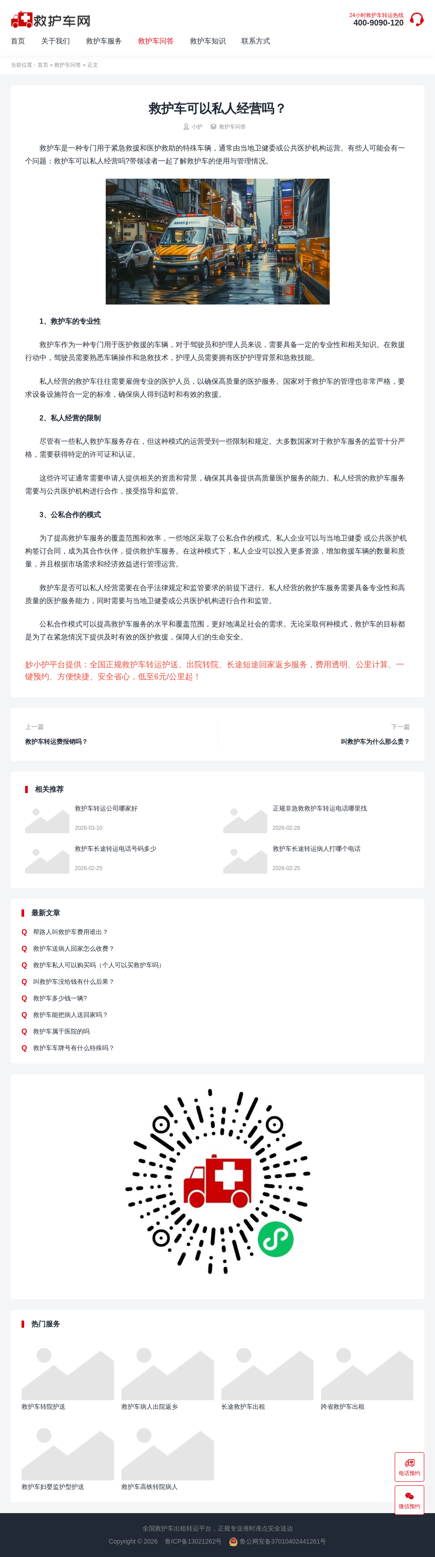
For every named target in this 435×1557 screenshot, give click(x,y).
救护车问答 (156, 41)
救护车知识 (208, 41)
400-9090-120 (376, 20)
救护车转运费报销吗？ (56, 741)
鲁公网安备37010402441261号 (277, 1541)
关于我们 (55, 41)
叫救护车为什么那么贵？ (375, 741)
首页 (18, 41)
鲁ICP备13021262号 (193, 1541)
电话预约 (409, 1467)
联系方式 (255, 41)
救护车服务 (104, 41)
